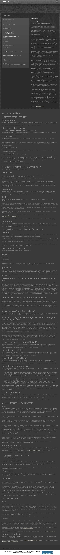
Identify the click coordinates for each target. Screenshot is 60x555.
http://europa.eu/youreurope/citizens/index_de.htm (13, 66)
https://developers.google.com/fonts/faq (32, 540)
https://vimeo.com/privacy (28, 528)
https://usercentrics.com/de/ (34, 450)
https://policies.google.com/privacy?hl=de (10, 541)
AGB (21, 549)
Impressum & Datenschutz (5, 549)
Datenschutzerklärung (47, 551)
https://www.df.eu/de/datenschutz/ (36, 178)
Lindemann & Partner (40, 106)
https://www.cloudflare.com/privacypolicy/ (10, 216)
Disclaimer (18, 549)
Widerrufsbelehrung (13, 549)
